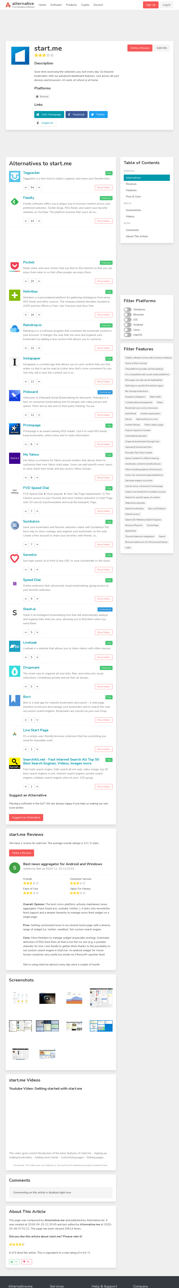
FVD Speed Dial (36, 487)
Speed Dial (32, 579)
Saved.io (30, 554)
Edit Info (162, 48)
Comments (132, 230)
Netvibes (30, 291)
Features (131, 190)
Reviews (131, 184)
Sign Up (151, 5)
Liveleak (30, 642)
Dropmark (31, 667)
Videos (130, 216)
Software (56, 5)
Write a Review (139, 48)
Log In (166, 5)
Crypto (85, 5)
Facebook (79, 114)
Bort (27, 696)
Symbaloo (31, 521)
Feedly (28, 197)
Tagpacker (31, 172)
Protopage (32, 425)
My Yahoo (31, 454)
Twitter (100, 114)
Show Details (103, 187)
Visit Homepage (51, 114)
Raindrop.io (32, 325)
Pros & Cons (133, 196)
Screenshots (133, 210)
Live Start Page (35, 730)
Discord (98, 5)
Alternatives (133, 178)
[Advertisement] (89, 27)
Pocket (28, 262)
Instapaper (32, 358)
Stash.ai (29, 609)
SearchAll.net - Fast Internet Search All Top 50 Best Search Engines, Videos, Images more (61, 761)
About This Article (137, 236)
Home (42, 5)
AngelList (47, 123)
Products (71, 5)
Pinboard (30, 391)
